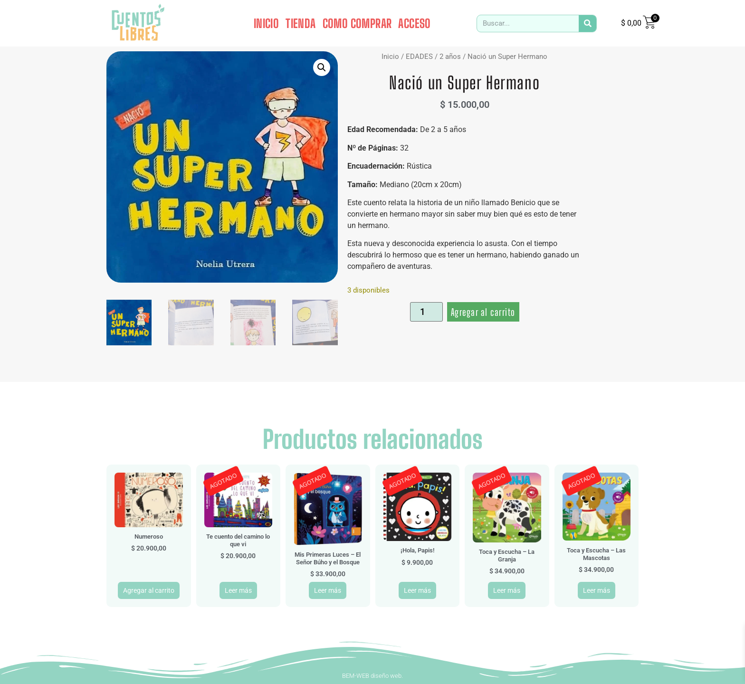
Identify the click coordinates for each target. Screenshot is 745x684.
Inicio (390, 56)
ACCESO (414, 23)
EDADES (419, 56)
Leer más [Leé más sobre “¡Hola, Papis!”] (417, 590)
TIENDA (300, 23)
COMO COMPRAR (357, 23)
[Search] (587, 23)
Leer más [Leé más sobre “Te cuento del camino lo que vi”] (238, 590)
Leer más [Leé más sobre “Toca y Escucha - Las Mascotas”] (596, 590)
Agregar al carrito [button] (148, 590)
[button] (321, 67)
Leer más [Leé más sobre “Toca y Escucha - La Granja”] (506, 590)
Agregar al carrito (483, 312)
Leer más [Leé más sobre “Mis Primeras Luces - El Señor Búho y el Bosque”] (327, 590)
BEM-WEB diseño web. (372, 675)
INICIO (266, 23)
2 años (450, 56)
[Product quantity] (426, 312)
